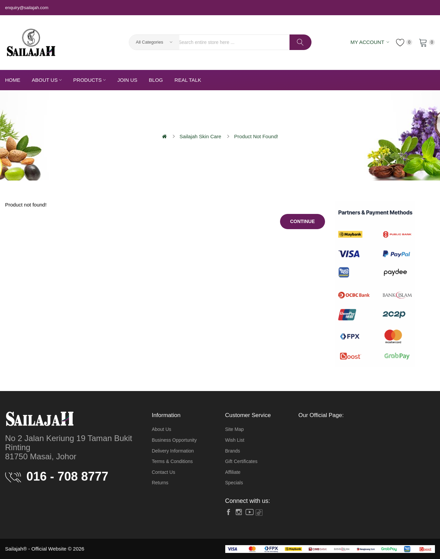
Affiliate (232, 472)
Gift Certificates (241, 461)
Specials (234, 482)
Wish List (234, 440)
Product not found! (256, 136)
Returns (160, 482)
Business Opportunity (174, 440)
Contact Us (163, 472)
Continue (302, 221)
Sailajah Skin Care (200, 136)
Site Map (234, 429)
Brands (232, 451)
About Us (161, 429)
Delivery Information (173, 451)
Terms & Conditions (172, 461)
